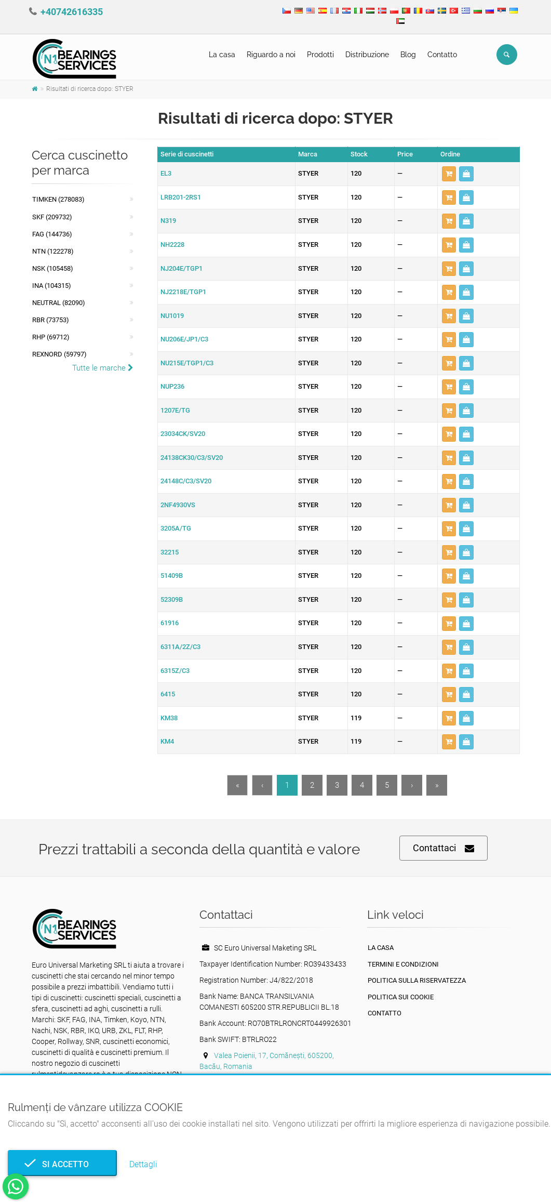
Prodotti (320, 54)
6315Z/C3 (175, 671)
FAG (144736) (52, 234)
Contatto (442, 54)
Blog (408, 54)
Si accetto (62, 1164)
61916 (169, 623)
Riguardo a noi (271, 54)
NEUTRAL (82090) (58, 303)
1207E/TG (175, 410)
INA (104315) (51, 285)
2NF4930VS (177, 505)
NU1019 (172, 316)
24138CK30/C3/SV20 (191, 457)
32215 (169, 552)
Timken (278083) (58, 199)
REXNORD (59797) (59, 354)
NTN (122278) (53, 251)
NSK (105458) (52, 268)
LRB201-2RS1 (180, 197)
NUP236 (172, 386)
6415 (167, 694)
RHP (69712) (51, 337)
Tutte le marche (102, 368)
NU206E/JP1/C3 (184, 339)
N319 (168, 220)
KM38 (169, 718)
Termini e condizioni (403, 964)
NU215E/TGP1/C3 (186, 363)
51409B (171, 575)
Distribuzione (367, 54)
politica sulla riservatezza (417, 980)
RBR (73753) (50, 320)
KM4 (167, 741)
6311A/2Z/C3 (180, 647)
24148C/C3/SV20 (185, 481)
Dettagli (143, 1164)
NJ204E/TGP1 (181, 268)
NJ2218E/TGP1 (183, 292)
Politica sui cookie (401, 997)
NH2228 (172, 244)
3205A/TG (175, 528)
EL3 (165, 173)
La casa (222, 54)
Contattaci (443, 848)
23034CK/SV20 (182, 434)
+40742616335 (72, 11)
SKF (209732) (52, 217)
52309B (171, 599)
